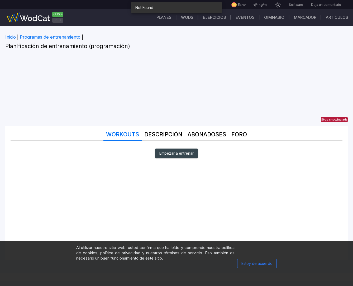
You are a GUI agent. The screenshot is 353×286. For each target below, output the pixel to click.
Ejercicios (214, 17)
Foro (239, 134)
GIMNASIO (274, 17)
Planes (163, 17)
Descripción (163, 134)
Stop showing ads (334, 119)
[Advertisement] (176, 89)
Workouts (122, 134)
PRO (58, 20)
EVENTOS (245, 17)
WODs (187, 17)
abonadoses (207, 134)
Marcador (305, 17)
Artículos (337, 17)
